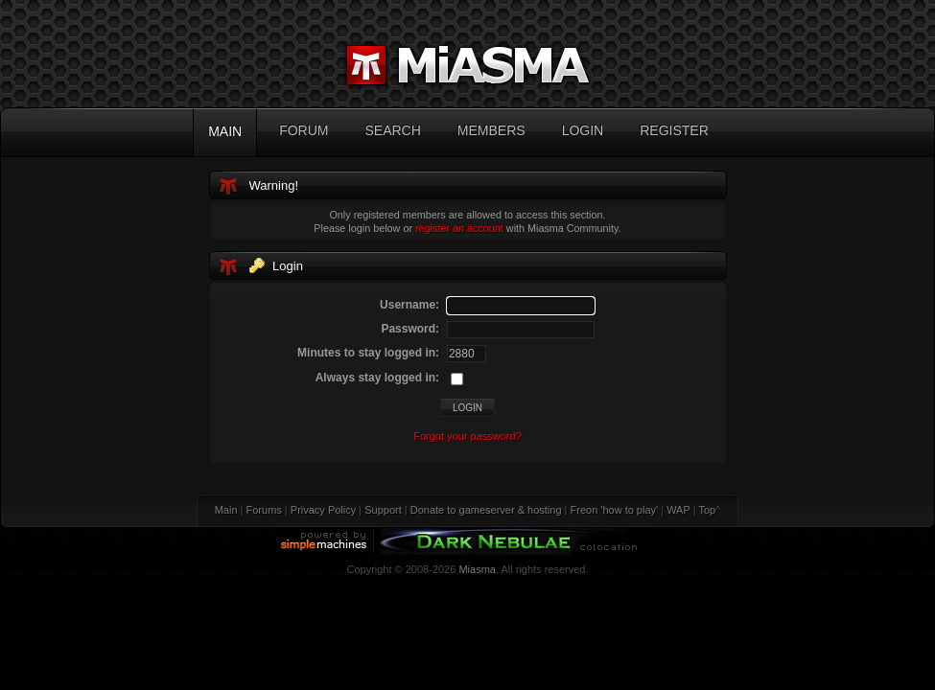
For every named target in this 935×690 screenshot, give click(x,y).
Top (706, 510)
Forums (264, 510)
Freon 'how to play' (615, 510)
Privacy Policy (323, 510)
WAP (678, 510)
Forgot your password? (467, 436)
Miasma (477, 569)
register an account (459, 228)
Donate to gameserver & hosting (486, 510)
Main (226, 510)
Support (383, 510)
